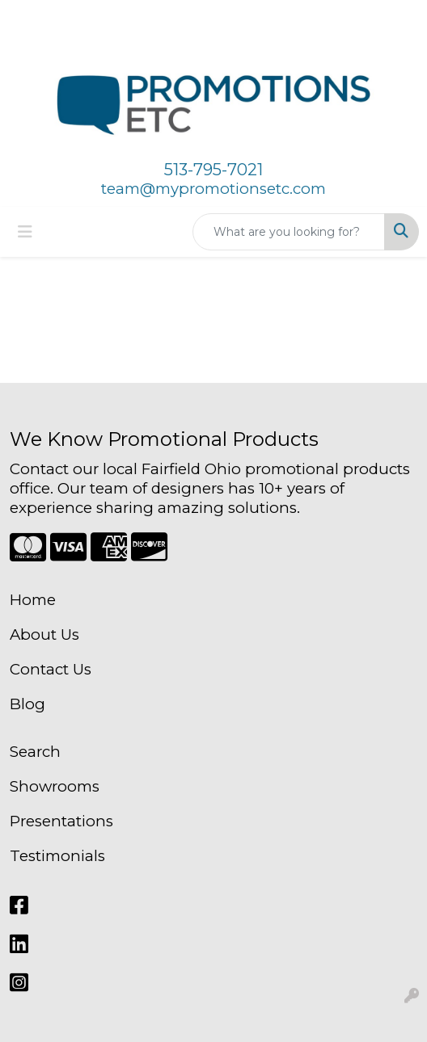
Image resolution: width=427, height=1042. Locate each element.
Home (33, 599)
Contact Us (50, 669)
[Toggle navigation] (25, 232)
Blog (27, 704)
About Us (44, 634)
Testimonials (57, 856)
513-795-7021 (213, 169)
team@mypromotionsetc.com (213, 188)
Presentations (61, 821)
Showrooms (54, 786)
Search (35, 751)
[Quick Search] (288, 231)
